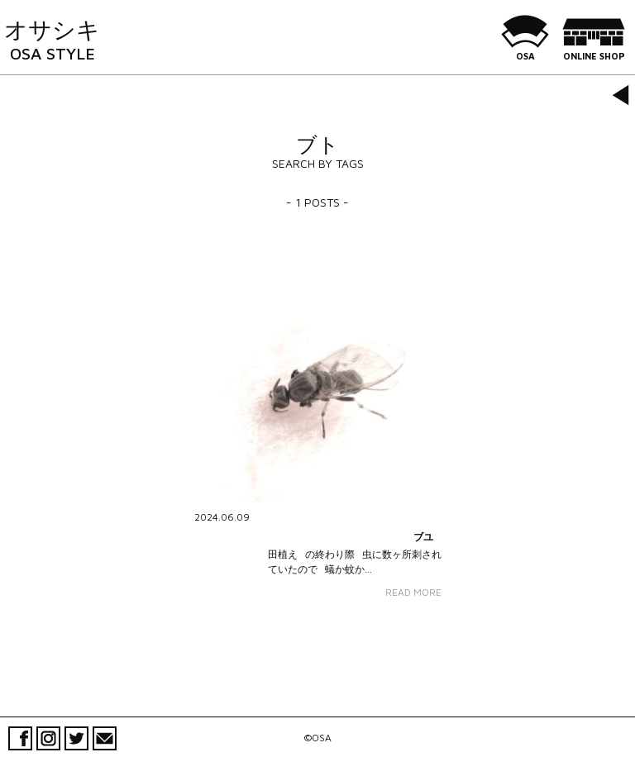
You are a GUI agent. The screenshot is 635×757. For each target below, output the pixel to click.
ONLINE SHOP (594, 49)
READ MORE (413, 592)
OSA (525, 49)
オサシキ (52, 40)
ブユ (423, 537)
